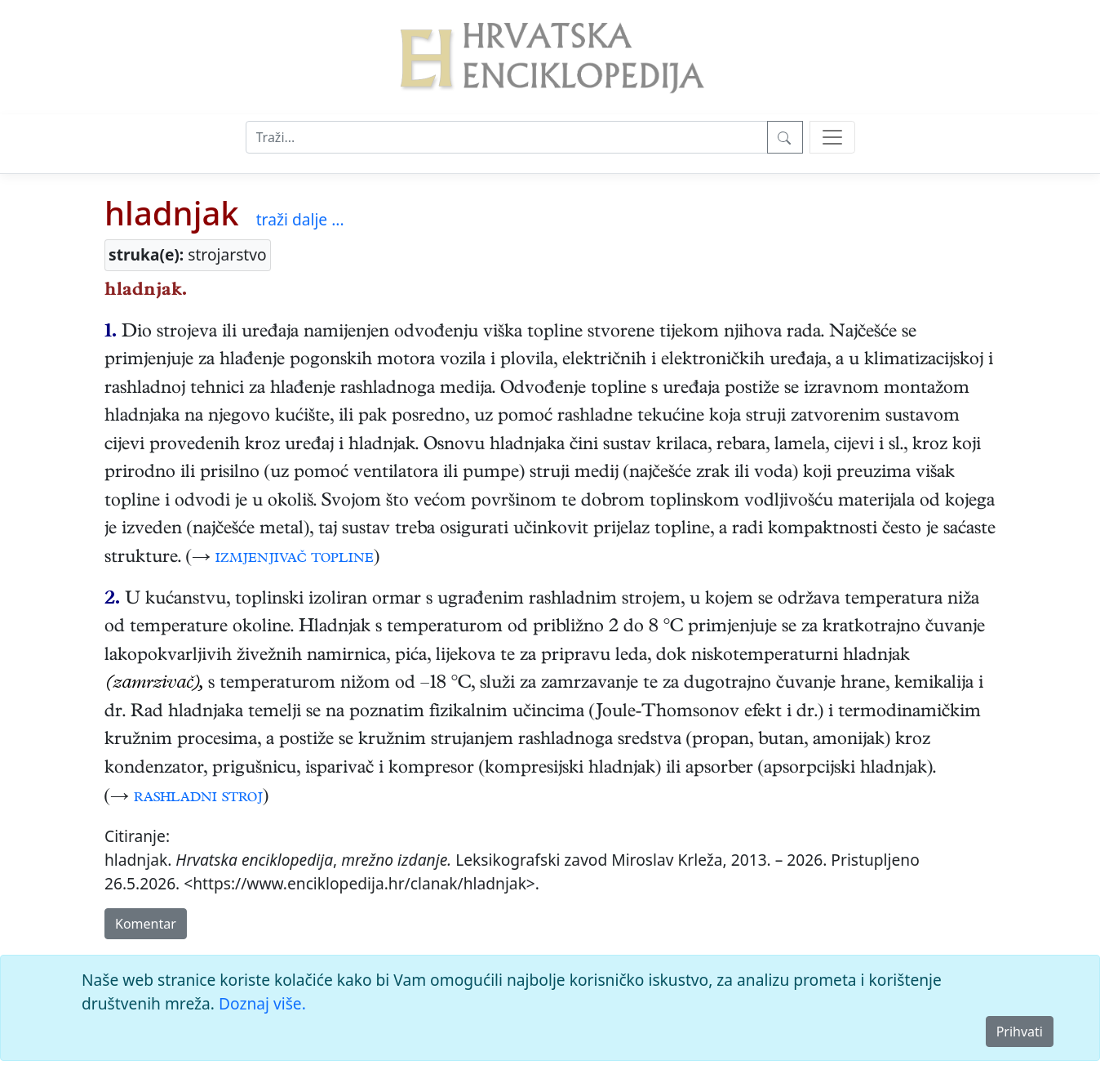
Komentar (145, 924)
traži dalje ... (300, 219)
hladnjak (171, 212)
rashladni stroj (198, 798)
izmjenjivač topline (294, 558)
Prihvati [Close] (1019, 1032)
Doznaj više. (262, 1003)
